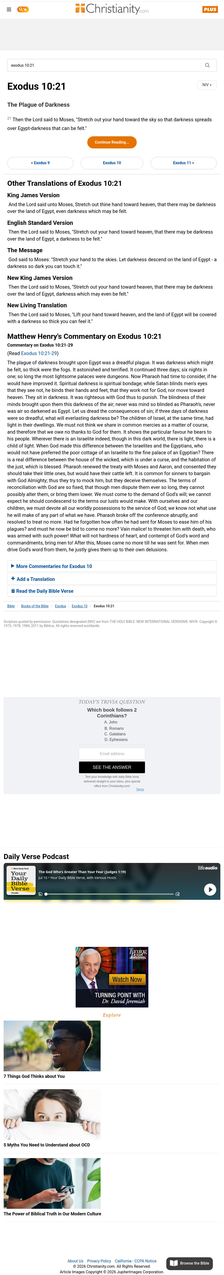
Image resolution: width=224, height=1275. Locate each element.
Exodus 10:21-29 (39, 353)
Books (35, 606)
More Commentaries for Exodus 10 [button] (51, 566)
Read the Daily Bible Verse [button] (42, 591)
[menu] (9, 10)
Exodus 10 (112, 163)
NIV (207, 84)
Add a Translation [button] (33, 579)
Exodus (60, 606)
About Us (75, 1261)
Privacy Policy (99, 1261)
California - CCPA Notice (136, 1261)
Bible (11, 606)
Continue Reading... (112, 142)
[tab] (112, 566)
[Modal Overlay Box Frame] (112, 745)
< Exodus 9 (40, 163)
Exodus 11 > (183, 163)
